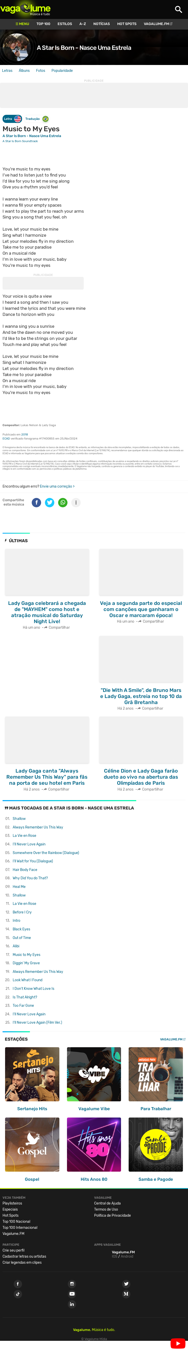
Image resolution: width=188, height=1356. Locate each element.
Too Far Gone (23, 1005)
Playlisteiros (12, 1203)
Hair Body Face (25, 870)
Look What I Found (27, 980)
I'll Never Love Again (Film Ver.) (37, 1022)
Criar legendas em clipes (22, 1262)
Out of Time (22, 938)
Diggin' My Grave (26, 963)
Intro (16, 920)
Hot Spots (126, 24)
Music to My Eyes (26, 955)
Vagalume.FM (156, 24)
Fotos (40, 71)
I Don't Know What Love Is (33, 989)
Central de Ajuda (107, 1203)
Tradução (37, 119)
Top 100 (43, 24)
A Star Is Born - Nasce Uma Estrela (84, 47)
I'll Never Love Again (29, 844)
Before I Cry (22, 912)
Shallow (19, 819)
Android (127, 1256)
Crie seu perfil (13, 1250)
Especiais (10, 1209)
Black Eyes (21, 929)
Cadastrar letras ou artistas (24, 1256)
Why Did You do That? (30, 878)
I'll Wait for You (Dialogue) (33, 861)
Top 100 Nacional (16, 1221)
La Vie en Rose (24, 836)
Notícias (101, 24)
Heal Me (19, 887)
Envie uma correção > (57, 486)
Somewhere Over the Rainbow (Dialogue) (46, 853)
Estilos (65, 24)
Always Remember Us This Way (38, 827)
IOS (114, 1256)
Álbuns (24, 71)
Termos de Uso (106, 1209)
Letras (7, 71)
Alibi (16, 946)
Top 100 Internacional (20, 1228)
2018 (24, 434)
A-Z (82, 24)
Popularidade (62, 71)
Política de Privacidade (112, 1215)
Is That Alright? (25, 997)
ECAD (6, 438)
